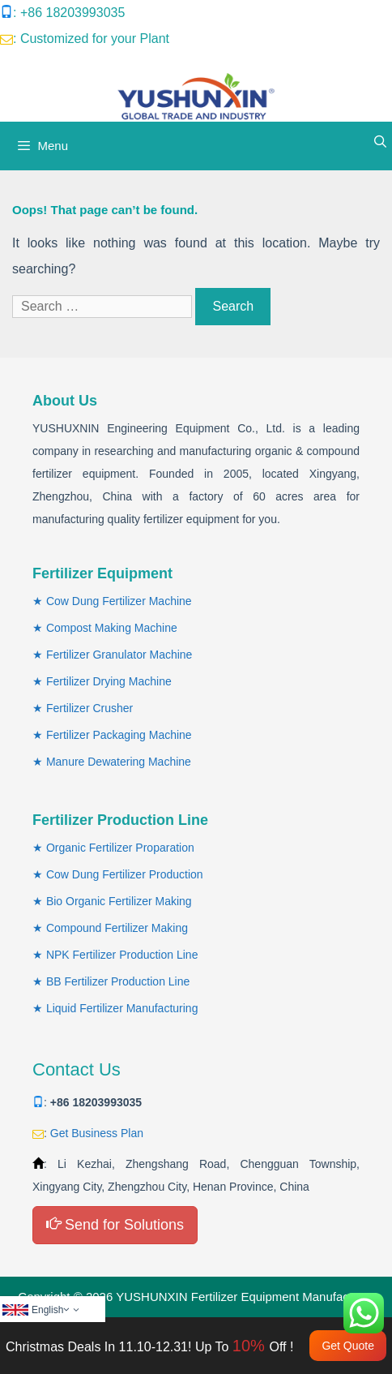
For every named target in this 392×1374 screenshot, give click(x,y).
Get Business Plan (96, 1133)
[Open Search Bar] (380, 142)
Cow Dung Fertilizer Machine (119, 601)
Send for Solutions (115, 1224)
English (56, 1310)
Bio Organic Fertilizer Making (119, 901)
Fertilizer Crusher (89, 708)
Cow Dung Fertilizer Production (124, 874)
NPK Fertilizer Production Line (122, 954)
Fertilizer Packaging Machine (119, 734)
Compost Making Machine (111, 627)
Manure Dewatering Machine (118, 761)
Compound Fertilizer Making (117, 927)
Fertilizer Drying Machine (109, 681)
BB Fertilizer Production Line (118, 981)
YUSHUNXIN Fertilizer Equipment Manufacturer (244, 1296)
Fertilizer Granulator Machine (119, 654)
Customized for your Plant (94, 38)
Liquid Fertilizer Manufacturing (122, 1008)
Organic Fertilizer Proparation (120, 847)
